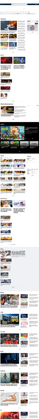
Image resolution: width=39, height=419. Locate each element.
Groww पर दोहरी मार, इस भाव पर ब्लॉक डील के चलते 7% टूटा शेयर (4, 98)
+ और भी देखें (32, 175)
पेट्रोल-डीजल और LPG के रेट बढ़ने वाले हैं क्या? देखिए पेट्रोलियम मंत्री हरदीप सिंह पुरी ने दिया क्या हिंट (5, 77)
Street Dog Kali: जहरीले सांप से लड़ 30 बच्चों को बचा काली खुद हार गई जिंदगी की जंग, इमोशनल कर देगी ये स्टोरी (6, 263)
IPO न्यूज (1, 312)
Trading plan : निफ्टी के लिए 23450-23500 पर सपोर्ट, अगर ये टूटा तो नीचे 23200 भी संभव (19, 67)
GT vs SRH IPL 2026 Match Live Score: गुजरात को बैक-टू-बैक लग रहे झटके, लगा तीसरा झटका (4, 48)
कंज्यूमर (1, 157)
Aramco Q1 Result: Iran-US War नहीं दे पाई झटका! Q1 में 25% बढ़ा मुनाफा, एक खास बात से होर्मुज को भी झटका (6, 242)
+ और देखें (32, 32)
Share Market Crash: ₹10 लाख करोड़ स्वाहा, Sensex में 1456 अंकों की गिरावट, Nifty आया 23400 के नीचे (6, 67)
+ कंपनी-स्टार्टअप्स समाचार (13, 244)
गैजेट (9, 13)
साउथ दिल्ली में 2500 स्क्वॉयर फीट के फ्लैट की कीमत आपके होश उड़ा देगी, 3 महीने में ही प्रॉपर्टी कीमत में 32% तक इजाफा (6, 169)
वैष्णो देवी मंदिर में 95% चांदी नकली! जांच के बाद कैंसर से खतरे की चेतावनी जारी (4, 277)
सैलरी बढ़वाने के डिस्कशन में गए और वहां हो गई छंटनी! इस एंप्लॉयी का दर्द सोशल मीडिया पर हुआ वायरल (5, 270)
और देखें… (13, 119)
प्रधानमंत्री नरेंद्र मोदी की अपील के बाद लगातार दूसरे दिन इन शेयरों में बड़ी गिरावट (21, 21)
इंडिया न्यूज (2, 292)
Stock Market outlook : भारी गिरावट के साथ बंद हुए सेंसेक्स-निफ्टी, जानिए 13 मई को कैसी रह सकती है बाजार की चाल (21, 26)
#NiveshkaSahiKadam (32, 13)
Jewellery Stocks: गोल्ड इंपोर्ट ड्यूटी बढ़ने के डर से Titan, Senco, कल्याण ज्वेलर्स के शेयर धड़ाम (21, 31)
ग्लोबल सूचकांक (26, 13)
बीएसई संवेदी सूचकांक (29, 170)
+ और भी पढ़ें (13, 195)
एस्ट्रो (23, 13)
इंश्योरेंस (11, 157)
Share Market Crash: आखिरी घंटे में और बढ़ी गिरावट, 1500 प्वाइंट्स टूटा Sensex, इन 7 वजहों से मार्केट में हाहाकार (6, 84)
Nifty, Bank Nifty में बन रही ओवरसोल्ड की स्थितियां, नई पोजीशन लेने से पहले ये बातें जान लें (12, 48)
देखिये (36, 23)
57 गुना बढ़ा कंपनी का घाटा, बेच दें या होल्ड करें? (4, 147)
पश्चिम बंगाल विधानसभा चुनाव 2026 (6, 104)
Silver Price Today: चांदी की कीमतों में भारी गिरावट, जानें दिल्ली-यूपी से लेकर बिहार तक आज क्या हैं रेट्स (6, 187)
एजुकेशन (20, 13)
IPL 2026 (6, 13)
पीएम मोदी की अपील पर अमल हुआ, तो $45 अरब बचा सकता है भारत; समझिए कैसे (6, 210)
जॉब (21, 13)
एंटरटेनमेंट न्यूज (2, 371)
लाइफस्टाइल (13, 13)
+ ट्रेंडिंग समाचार (13, 287)
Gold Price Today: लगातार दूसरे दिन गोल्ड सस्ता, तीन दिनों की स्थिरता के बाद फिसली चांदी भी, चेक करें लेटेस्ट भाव (6, 193)
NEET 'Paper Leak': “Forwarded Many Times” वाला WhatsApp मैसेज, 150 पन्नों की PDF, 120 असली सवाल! (21, 45)
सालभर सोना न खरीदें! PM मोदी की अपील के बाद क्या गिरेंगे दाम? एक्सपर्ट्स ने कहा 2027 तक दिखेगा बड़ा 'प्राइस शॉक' (6, 175)
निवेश (3, 157)
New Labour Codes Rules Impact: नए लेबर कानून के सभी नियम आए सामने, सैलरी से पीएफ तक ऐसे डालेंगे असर (21, 40)
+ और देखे (13, 52)
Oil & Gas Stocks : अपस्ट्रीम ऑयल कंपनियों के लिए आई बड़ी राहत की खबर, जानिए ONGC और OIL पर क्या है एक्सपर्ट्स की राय (21, 38)
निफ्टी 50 (28, 171)
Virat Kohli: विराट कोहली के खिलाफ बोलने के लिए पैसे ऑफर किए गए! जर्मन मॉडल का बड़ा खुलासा (21, 47)
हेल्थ (1, 410)
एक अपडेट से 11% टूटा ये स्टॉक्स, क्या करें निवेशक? (23, 147)
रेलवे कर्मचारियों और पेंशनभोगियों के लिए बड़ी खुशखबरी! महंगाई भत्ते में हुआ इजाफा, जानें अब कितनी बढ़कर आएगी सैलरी (19, 181)
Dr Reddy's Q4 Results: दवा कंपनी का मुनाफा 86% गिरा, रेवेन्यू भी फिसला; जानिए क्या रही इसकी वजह (8, 32)
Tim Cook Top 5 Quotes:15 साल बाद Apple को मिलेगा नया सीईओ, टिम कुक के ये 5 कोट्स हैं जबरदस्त (6, 284)
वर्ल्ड (7, 13)
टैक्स (9, 157)
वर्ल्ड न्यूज (1, 351)
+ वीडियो (19, 151)
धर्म (24, 13)
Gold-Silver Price (2, 13)
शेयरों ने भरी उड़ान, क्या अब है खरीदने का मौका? (33, 147)
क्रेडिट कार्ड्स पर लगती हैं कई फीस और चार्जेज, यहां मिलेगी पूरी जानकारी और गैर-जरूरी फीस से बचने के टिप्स (19, 210)
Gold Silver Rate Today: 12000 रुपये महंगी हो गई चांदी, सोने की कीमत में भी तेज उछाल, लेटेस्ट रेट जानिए (4, 40)
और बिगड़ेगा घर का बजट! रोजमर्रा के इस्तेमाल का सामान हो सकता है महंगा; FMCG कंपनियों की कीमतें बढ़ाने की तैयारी (6, 228)
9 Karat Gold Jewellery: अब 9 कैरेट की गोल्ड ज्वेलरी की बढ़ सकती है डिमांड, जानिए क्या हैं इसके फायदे (21, 24)
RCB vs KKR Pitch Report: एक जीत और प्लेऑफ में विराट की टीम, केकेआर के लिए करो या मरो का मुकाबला (21, 28)
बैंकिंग (7, 157)
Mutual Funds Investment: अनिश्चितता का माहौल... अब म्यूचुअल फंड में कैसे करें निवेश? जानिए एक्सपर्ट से (19, 168)
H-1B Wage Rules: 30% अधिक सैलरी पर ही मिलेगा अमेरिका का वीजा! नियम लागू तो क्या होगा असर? (6, 235)
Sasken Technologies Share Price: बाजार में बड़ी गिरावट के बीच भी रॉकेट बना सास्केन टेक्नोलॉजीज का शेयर (21, 33)
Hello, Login (37, 4)
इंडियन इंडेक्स (16, 13)
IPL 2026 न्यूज (2, 332)
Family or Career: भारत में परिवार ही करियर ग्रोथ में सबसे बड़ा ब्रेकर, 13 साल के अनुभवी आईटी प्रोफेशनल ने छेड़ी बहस (18, 253)
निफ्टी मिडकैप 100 (28, 173)
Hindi (3, 4)
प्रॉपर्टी (5, 157)
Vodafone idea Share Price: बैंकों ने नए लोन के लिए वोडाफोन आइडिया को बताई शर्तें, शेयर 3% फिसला (21, 49)
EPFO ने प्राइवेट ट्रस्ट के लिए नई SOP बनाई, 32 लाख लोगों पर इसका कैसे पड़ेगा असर (19, 187)
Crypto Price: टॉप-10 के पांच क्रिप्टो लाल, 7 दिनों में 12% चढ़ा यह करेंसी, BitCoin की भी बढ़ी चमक (5, 220)
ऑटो (10, 13)
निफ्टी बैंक (28, 172)
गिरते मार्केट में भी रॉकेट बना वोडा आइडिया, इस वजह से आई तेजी (14, 147)
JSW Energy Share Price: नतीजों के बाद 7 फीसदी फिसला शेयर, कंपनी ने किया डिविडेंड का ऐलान (5, 91)
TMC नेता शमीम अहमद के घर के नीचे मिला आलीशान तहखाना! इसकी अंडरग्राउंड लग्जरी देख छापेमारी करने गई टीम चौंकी (21, 35)
